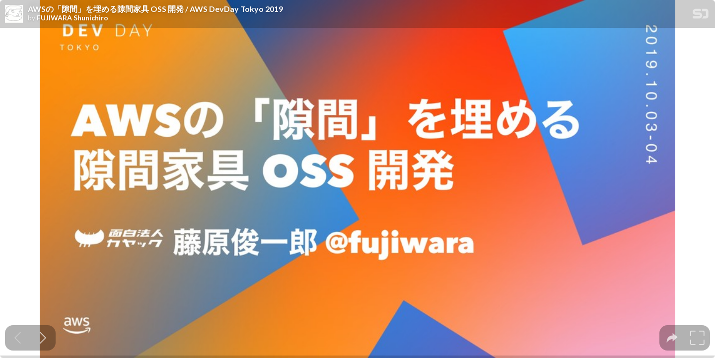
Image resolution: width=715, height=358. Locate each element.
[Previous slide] (17, 338)
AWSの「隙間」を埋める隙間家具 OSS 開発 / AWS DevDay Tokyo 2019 (155, 9)
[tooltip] (672, 338)
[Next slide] (43, 338)
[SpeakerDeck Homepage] (701, 15)
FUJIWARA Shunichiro (72, 17)
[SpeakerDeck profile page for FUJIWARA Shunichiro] (14, 14)
